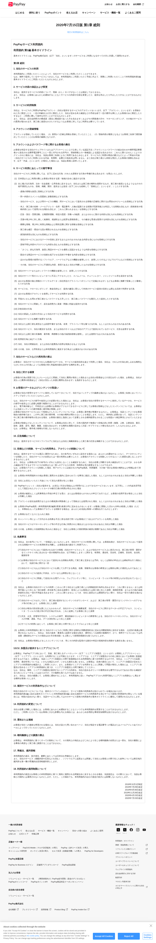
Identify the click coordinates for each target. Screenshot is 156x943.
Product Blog (60, 909)
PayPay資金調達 (69, 865)
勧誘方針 (118, 877)
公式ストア (23, 834)
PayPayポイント (53, 12)
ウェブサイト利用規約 (123, 869)
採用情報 (44, 909)
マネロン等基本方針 (123, 882)
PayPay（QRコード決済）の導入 (74, 848)
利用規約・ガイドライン (124, 841)
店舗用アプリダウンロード (48, 865)
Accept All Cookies (104, 938)
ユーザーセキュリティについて (127, 865)
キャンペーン (89, 12)
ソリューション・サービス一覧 (21, 879)
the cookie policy (33, 938)
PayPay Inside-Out (78, 909)
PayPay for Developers (94, 851)
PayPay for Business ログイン (20, 865)
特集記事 (35, 834)
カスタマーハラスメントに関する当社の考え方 (129, 887)
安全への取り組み (79, 831)
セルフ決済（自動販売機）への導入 (66, 851)
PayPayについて (15, 831)
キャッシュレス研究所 (17, 851)
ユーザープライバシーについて (127, 861)
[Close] (151, 927)
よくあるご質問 (133, 12)
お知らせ (108, 4)
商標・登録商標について (124, 845)
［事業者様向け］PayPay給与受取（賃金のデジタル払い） (61, 879)
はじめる (19, 12)
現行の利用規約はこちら (78, 32)
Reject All (128, 938)
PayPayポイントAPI (39, 882)
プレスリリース (28, 909)
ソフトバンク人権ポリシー (125, 849)
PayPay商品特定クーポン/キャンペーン (67, 882)
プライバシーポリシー (123, 857)
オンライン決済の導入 (39, 851)
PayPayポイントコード (18, 882)
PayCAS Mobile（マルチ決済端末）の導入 (40, 848)
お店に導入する (123, 4)
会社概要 (137, 4)
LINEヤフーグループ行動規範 (126, 853)
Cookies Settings (147, 938)
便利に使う (34, 12)
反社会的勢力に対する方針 (125, 874)
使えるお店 (72, 12)
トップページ (13, 848)
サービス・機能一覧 (110, 12)
